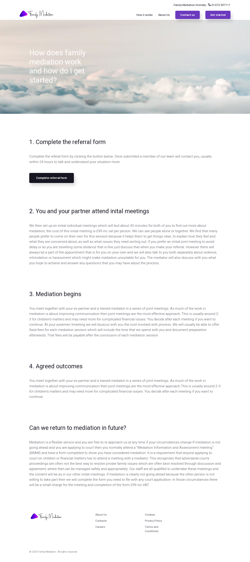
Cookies (150, 515)
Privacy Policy (153, 521)
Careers (100, 527)
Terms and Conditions (151, 529)
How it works (144, 15)
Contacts (101, 521)
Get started (218, 15)
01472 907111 (219, 5)
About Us (164, 15)
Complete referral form (51, 178)
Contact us (187, 15)
